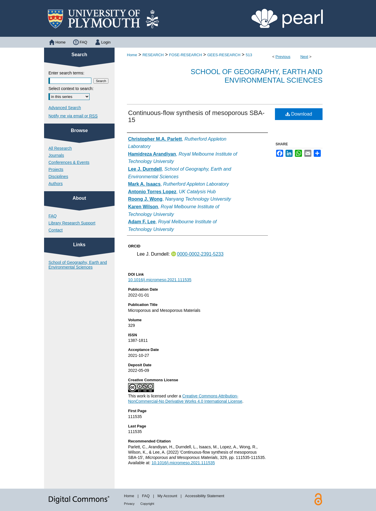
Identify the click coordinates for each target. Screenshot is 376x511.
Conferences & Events (68, 162)
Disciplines (58, 176)
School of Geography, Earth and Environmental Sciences (257, 76)
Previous (283, 56)
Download (299, 113)
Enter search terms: (66, 73)
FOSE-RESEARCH (185, 55)
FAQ (52, 216)
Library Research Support (71, 223)
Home (132, 55)
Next (304, 56)
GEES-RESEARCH (224, 55)
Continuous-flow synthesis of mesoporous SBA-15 (196, 116)
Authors (55, 183)
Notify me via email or (73, 116)
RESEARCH (153, 55)
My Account (167, 496)
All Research (60, 148)
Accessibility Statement (204, 496)
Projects (55, 169)
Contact (55, 230)
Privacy (129, 503)
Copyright (147, 503)
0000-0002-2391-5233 (200, 254)
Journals (56, 155)
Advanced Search (64, 107)
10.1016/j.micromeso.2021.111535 (160, 279)
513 (249, 55)
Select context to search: (70, 88)
